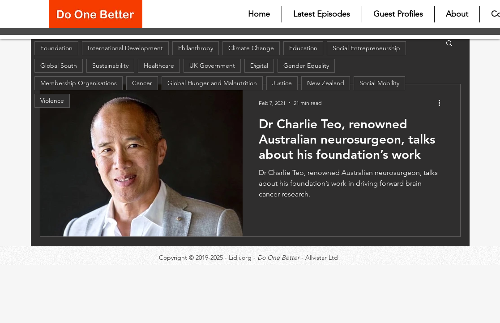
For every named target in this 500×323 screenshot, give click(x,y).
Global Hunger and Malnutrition (212, 83)
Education (303, 48)
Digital (259, 65)
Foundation (56, 48)
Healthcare (159, 65)
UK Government (212, 65)
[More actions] (442, 102)
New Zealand (325, 83)
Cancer (142, 83)
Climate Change (251, 48)
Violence (52, 100)
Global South (58, 65)
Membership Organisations (78, 83)
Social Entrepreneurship (366, 48)
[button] (449, 43)
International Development (125, 48)
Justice (282, 83)
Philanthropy (195, 48)
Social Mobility (379, 83)
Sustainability (110, 65)
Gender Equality (306, 65)
